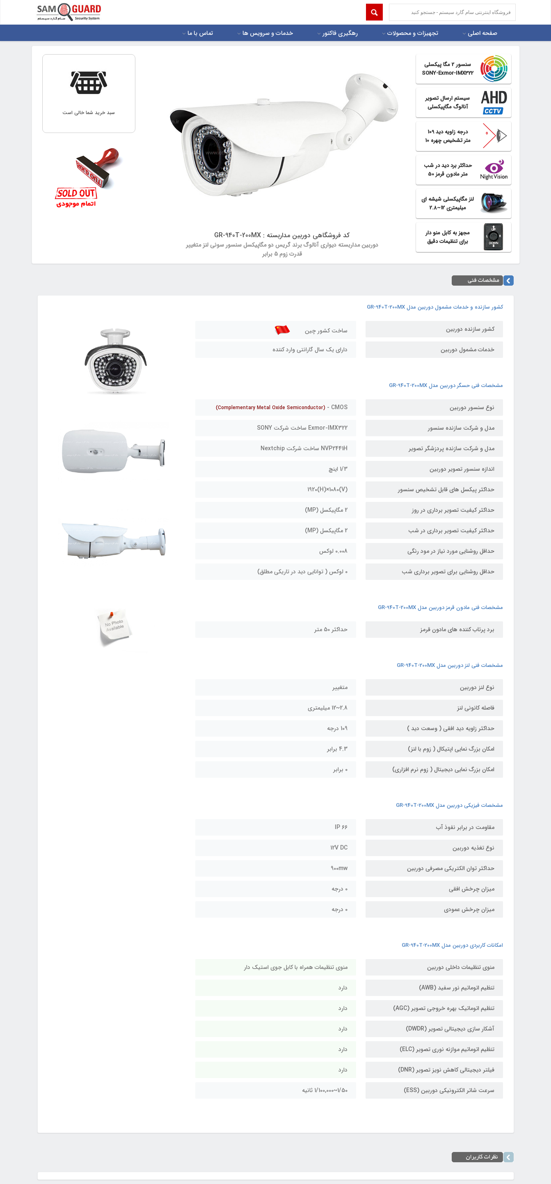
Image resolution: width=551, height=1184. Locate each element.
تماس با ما (200, 33)
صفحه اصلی (482, 33)
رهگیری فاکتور (340, 33)
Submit (374, 12)
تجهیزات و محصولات (412, 33)
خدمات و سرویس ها (267, 33)
